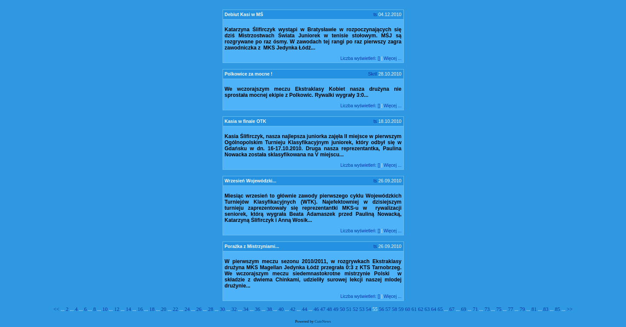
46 (316, 309)
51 (349, 309)
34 (246, 309)
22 (175, 309)
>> (570, 309)
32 (234, 309)
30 (222, 309)
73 (487, 309)
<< (57, 309)
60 (407, 309)
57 (388, 309)
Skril (372, 73)
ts (375, 14)
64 (433, 309)
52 (355, 309)
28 (210, 309)
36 (257, 309)
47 (323, 309)
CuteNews (323, 321)
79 (522, 309)
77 (510, 309)
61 (414, 309)
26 (199, 309)
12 (117, 309)
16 (140, 309)
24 (187, 309)
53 (362, 309)
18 (152, 309)
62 (420, 309)
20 (163, 309)
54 (368, 309)
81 (534, 309)
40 (281, 309)
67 (452, 309)
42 (293, 309)
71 (475, 309)
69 (463, 309)
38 (269, 309)
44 (304, 309)
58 (394, 309)
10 (105, 309)
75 (499, 309)
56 (381, 309)
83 (546, 309)
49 (336, 309)
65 (440, 309)
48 (329, 309)
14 (128, 309)
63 (427, 309)
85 (557, 309)
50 (342, 309)
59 (401, 309)
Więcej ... (392, 58)
